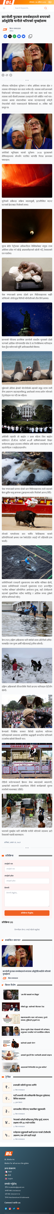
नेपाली (8, 1172)
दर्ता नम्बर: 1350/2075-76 (12, 1194)
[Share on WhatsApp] (14, 36)
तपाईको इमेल (9, 876)
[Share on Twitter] (10, 36)
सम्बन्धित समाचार (13, 940)
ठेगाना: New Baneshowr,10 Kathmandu (17, 1197)
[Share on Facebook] (5, 36)
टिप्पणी (7, 888)
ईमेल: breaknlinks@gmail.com (14, 1187)
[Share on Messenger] (19, 36)
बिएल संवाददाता (13, 978)
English (9, 1178)
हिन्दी (8, 1175)
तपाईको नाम (9, 864)
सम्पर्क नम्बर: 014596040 (13, 1190)
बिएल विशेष (10, 985)
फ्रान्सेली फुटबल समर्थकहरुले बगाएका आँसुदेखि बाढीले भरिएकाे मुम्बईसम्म (27, 973)
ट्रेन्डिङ (8, 1077)
